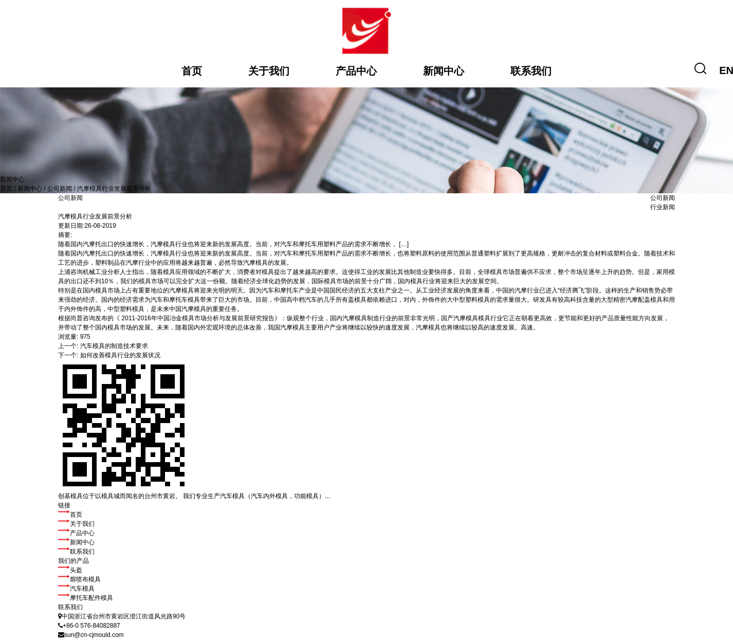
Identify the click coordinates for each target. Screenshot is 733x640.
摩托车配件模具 (85, 597)
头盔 (70, 570)
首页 (191, 71)
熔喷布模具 (79, 579)
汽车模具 (76, 588)
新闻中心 (443, 71)
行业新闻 (662, 207)
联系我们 (531, 71)
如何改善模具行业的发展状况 (120, 355)
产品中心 (356, 71)
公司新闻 (59, 188)
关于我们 (268, 71)
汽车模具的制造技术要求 (114, 346)
